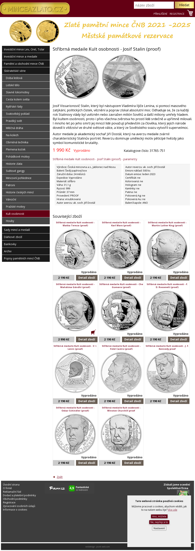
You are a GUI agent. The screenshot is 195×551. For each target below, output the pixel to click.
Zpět (60, 477)
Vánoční (11, 199)
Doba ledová (14, 78)
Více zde (172, 510)
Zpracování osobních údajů (19, 506)
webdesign (90, 546)
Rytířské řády (14, 106)
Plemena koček (15, 149)
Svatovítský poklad (17, 114)
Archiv (8, 251)
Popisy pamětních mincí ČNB (22, 258)
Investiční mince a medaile (20, 56)
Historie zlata (14, 164)
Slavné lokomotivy (17, 92)
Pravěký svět (14, 121)
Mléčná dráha (14, 128)
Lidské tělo (13, 85)
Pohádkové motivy (18, 156)
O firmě (7, 488)
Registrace (9, 502)
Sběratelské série (15, 71)
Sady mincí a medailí (17, 230)
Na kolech (12, 135)
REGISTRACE (177, 13)
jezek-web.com (103, 546)
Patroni (10, 185)
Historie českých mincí (20, 192)
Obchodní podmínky (15, 499)
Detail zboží (86, 277)
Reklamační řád (12, 491)
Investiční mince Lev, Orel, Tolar (24, 49)
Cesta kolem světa (17, 99)
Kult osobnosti (15, 214)
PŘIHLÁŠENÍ (160, 13)
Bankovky (10, 244)
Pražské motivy (15, 206)
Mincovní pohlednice (18, 178)
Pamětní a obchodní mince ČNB (24, 64)
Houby (10, 221)
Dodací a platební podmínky (19, 495)
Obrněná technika (17, 142)
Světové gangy (15, 171)
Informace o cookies (15, 509)
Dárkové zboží (13, 237)
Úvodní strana (11, 484)
